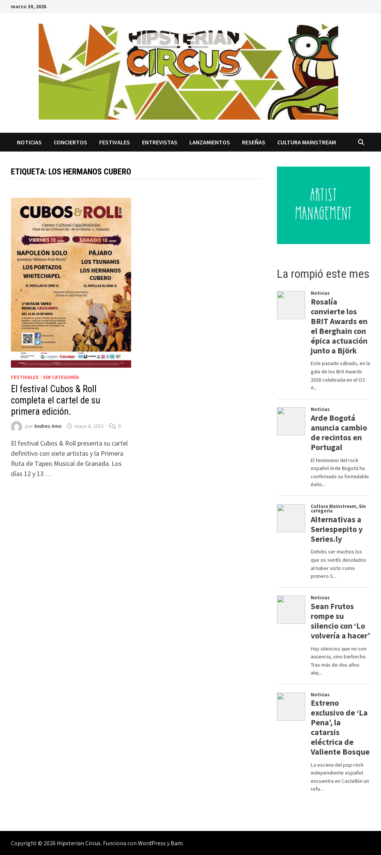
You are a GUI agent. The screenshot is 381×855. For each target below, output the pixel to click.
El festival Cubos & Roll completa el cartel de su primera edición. (55, 400)
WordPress (152, 843)
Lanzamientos (209, 142)
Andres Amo (48, 426)
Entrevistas (159, 142)
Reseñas (253, 142)
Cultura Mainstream (306, 142)
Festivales (114, 142)
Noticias (29, 142)
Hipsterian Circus (79, 843)
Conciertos (70, 142)
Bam (177, 843)
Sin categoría (61, 377)
